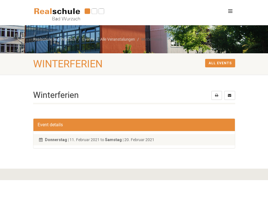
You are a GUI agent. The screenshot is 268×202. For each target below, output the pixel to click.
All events (220, 63)
